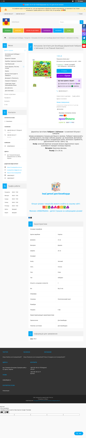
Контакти (58, 30)
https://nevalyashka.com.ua (14, 167)
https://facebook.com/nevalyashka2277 (33, 357)
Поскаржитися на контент (40, 400)
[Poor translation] (6, 412)
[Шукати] (81, 22)
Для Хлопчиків (9, 90)
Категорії (18, 30)
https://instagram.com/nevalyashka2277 (54, 357)
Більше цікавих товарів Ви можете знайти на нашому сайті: (56, 204)
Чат (78, 433)
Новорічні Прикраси (11, 81)
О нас (69, 30)
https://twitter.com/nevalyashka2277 (12, 357)
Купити (65, 71)
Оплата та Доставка (32, 30)
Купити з (65, 76)
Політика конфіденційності (53, 400)
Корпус (7, 71)
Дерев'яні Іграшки (10, 58)
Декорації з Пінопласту (11, 78)
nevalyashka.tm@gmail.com (14, 170)
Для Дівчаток (9, 88)
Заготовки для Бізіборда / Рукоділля (19, 38)
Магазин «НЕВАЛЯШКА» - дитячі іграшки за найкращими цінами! (55, 211)
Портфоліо (47, 30)
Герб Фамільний (9, 64)
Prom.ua (51, 397)
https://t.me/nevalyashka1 (14, 172)
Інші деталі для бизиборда (56, 193)
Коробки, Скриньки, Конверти (13, 61)
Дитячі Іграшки (8, 50)
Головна (7, 30)
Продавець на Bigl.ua (43, 399)
